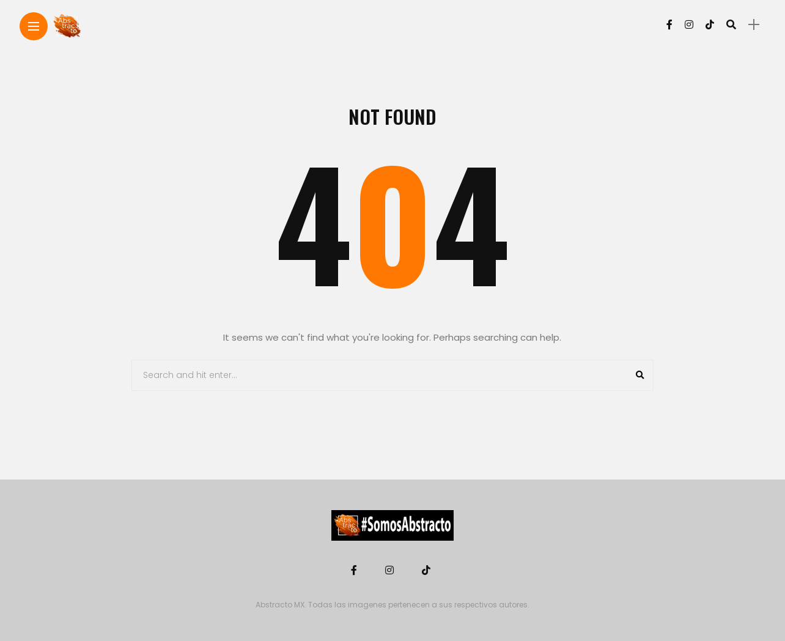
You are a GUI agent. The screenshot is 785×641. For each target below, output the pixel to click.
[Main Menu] (33, 27)
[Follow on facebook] (669, 25)
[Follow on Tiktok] (710, 25)
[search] (731, 24)
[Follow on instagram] (689, 25)
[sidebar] (753, 25)
